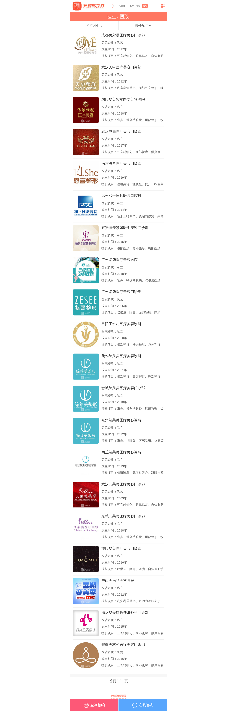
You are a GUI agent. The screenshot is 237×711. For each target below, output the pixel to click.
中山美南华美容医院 (117, 580)
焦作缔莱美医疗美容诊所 (121, 356)
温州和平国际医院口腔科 (121, 196)
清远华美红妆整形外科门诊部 (125, 612)
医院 (124, 16)
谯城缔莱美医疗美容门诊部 (123, 388)
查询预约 (94, 706)
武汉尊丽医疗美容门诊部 (121, 131)
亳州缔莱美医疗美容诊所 (121, 420)
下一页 (122, 681)
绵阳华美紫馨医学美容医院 (123, 99)
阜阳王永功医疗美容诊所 (121, 324)
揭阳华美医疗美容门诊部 (121, 548)
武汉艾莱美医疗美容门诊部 (123, 484)
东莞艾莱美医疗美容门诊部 (123, 516)
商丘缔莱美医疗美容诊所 (121, 452)
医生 (112, 16)
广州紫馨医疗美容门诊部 (121, 292)
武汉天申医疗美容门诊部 (121, 67)
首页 (112, 681)
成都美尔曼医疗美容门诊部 (123, 35)
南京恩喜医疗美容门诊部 (121, 163)
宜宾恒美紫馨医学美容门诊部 (125, 228)
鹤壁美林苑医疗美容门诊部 (123, 644)
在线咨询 (142, 706)
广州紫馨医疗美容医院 (119, 260)
